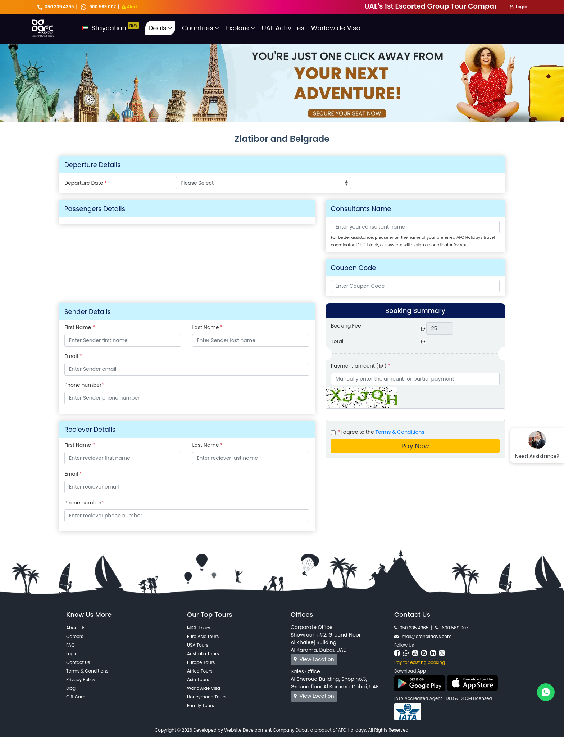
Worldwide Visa (336, 27)
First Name (109, 327)
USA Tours (197, 645)
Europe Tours (201, 662)
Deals (160, 27)
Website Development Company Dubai (266, 730)
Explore (240, 27)
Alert (129, 7)
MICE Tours (198, 628)
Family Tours (200, 705)
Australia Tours (203, 654)
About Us (76, 628)
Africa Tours (200, 671)
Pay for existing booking (419, 662)
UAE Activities (283, 27)
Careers (74, 636)
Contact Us (78, 662)
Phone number (84, 384)
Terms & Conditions (399, 432)
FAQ (70, 645)
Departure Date (85, 183)
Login (521, 7)
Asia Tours (198, 680)
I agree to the (381, 432)
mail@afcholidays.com (422, 636)
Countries (200, 27)
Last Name (237, 327)
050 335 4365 (55, 7)
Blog (71, 688)
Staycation (110, 27)
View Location (314, 659)
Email (112, 356)
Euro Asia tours (203, 636)
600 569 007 (98, 7)
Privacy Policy (80, 680)
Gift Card (76, 697)
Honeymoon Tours (206, 697)
